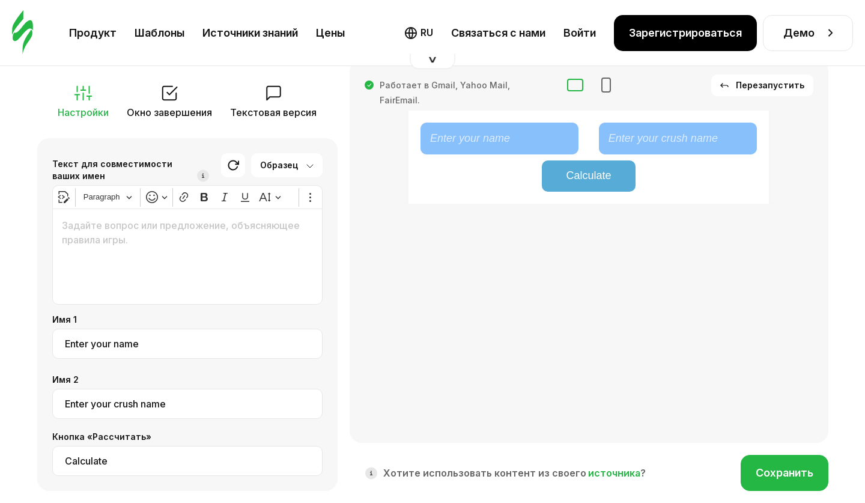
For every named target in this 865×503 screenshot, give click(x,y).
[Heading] (108, 197)
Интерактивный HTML (450, 30)
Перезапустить (762, 85)
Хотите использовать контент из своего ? (514, 473)
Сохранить (784, 472)
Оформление (782, 30)
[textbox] (187, 257)
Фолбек (540, 30)
